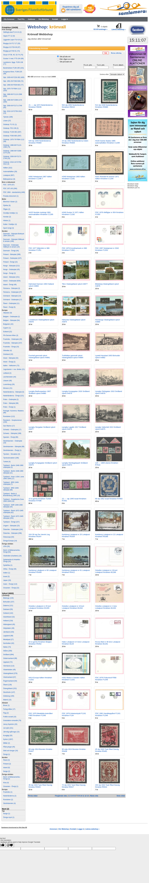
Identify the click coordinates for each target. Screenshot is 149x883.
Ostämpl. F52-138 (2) (11, 128)
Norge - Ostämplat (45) (11, 269)
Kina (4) (6, 783)
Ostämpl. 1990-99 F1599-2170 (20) (12, 152)
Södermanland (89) (10, 658)
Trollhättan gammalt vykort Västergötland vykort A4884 (72, 357)
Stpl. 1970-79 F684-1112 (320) (12, 89)
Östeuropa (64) (8, 537)
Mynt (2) (5, 809)
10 (81, 796)
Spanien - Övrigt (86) (10, 437)
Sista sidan (121, 796)
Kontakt (55, 19)
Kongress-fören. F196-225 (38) (12, 73)
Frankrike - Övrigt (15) (11, 347)
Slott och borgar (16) (10, 751)
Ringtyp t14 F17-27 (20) (11, 43)
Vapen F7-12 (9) (9, 36)
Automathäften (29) (10, 171)
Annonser (53, 829)
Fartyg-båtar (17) (9, 709)
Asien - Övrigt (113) (10, 584)
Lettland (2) (7, 373)
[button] (106, 52)
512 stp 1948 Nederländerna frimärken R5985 (106, 106)
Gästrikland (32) (9, 617)
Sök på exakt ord (66, 62)
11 (83, 796)
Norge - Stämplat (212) (11, 266)
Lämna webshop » (92, 829)
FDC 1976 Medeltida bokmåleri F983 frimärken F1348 (41, 714)
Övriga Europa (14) (10, 541)
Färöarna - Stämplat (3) (11, 288)
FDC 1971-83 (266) (10, 188)
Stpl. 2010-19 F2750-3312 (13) (12, 112)
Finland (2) (7, 764)
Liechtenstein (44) (9, 377)
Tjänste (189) (8, 117)
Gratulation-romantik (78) (12, 720)
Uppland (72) (7, 662)
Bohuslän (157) (8, 602)
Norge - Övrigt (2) (9, 273)
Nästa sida (94, 796)
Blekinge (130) (8, 598)
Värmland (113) (8, 666)
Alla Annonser (9, 19)
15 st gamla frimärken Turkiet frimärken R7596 (40, 500)
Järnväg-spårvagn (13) (11, 732)
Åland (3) (6, 760)
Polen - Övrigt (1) (9, 407)
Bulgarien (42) (8, 324)
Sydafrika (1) (7, 565)
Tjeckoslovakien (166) (11, 458)
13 (88, 796)
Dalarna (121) (8, 606)
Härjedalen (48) (8, 628)
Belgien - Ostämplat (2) (11, 317)
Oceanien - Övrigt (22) (11, 588)
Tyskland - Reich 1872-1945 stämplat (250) (13, 517)
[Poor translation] (10, 845)
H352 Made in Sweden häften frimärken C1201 (73, 679)
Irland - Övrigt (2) (9, 362)
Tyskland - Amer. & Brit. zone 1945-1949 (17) (13, 478)
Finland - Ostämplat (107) (12, 258)
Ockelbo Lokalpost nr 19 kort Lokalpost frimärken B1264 (73, 607)
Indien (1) (6, 573)
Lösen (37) (7, 121)
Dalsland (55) (8, 609)
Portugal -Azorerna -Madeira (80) (13, 412)
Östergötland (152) (10, 688)
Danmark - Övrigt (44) (11, 251)
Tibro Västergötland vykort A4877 (75, 284)
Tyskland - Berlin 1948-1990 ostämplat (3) (13, 466)
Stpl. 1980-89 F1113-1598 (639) (12, 95)
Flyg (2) (6, 713)
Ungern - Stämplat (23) (11, 526)
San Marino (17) (9, 426)
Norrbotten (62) (8, 643)
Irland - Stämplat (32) (10, 358)
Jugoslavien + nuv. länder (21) (14, 369)
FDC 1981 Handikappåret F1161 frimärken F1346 (107, 714)
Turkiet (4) (6, 462)
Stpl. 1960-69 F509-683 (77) (13, 85)
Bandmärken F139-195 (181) (13, 68)
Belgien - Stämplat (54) (11, 320)
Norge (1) (6, 814)
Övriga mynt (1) (8, 817)
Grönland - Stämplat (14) (12, 296)
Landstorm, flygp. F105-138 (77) (13, 63)
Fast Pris (21, 19)
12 (85, 796)
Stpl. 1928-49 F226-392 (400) (13, 77)
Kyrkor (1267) (8, 739)
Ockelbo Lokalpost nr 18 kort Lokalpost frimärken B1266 (106, 571)
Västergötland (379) (10, 673)
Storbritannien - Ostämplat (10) (12, 442)
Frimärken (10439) (10, 27)
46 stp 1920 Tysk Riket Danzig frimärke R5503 (40, 786)
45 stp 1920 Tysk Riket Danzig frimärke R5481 (107, 750)
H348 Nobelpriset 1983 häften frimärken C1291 (73, 178)
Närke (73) (7, 647)
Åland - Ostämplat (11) (11, 303)
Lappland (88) (8, 636)
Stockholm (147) (9, 692)
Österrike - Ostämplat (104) (13, 529)
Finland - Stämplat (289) (12, 254)
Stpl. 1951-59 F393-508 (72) (13, 81)
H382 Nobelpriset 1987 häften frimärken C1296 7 (40, 178)
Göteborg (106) (8, 696)
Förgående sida (61, 796)
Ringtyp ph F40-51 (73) (11, 51)
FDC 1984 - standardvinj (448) (14, 192)
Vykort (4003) (8, 593)
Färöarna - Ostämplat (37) (12, 292)
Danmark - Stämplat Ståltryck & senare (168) (13, 240)
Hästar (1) (6, 220)
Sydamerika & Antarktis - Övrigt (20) (12, 560)
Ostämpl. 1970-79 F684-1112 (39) (13, 140)
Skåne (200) (7, 651)
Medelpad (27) (8, 639)
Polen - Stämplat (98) (10, 403)
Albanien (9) (7, 313)
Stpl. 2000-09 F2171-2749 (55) (12, 106)
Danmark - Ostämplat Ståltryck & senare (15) (11, 246)
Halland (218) (8, 621)
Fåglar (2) (6, 209)
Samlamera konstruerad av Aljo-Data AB (14, 827)
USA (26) (6, 546)
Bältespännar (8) (9, 179)
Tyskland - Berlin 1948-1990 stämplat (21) (13, 472)
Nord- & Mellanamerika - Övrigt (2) (12, 778)
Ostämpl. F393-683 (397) (12, 136)
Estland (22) (7, 332)
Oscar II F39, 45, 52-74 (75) (13, 55)
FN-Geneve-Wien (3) (10, 335)
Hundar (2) (7, 217)
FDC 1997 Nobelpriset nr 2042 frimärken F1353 (107, 249)
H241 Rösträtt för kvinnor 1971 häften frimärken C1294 (107, 178)
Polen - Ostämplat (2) (11, 399)
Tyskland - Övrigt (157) (11, 522)
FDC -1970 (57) (8, 185)
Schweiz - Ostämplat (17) (12, 430)
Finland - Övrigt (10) (10, 262)
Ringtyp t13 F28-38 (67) (11, 47)
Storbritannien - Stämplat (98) (13, 446)
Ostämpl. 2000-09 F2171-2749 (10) (12, 157)
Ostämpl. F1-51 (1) (10, 124)
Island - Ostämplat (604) (12, 281)
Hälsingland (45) (9, 624)
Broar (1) (6, 705)
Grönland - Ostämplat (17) (12, 300)
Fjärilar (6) (7, 205)
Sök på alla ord (65, 57)
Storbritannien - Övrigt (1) (12, 450)
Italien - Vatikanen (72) (11, 365)
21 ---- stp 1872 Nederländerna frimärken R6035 (41, 106)
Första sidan (32, 796)
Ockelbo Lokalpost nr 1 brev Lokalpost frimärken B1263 (106, 607)
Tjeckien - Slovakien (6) (11, 454)
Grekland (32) (8, 354)
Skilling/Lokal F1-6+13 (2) (12, 32)
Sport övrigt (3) (8, 228)
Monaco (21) (7, 388)
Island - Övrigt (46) (10, 284)
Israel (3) (6, 576)
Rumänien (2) (8, 800)
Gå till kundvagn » (100, 29)
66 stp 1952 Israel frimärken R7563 (108, 499)
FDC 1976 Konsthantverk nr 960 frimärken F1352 (74, 249)
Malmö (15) (7, 700)
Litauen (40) (7, 381)
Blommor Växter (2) (10, 202)
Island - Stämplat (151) (11, 277)
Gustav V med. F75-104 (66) (13, 58)
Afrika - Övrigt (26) (9, 569)
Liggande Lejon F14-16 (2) (12, 40)
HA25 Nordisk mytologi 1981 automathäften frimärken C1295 (41, 213)
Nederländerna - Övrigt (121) (13, 396)
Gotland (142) (8, 613)
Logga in (64, 19)
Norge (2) (6, 771)
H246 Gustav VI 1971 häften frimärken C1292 (73, 213)
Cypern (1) (7, 328)
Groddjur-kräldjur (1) (10, 213)
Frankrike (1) (7, 792)
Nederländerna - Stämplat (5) (13, 392)
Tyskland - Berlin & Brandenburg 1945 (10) (11, 494)
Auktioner (31, 19)
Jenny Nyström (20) (10, 724)
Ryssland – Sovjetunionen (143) (12, 421)
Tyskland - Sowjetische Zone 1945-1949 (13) (13, 500)
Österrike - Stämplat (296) (12, 533)
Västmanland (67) (9, 677)
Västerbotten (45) (9, 670)
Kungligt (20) (7, 735)
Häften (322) (7, 168)
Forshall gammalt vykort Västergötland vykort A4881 (39, 357)
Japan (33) (7, 580)
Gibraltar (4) (7, 350)
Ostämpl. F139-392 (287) (12, 132)
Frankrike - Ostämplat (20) (12, 339)
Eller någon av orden (67, 59)
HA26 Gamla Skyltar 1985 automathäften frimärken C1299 (107, 142)
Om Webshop (44, 19)
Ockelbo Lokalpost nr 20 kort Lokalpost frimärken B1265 (40, 607)
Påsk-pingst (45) (9, 747)
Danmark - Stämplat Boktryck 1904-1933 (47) (13, 235)
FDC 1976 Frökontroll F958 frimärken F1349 (105, 679)
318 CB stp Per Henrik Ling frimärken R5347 (39, 535)
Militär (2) (6, 743)
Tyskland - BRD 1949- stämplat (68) (11, 489)
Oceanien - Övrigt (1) (10, 786)
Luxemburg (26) (9, 384)
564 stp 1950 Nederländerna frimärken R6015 (73, 106)
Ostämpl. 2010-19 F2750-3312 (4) (12, 163)
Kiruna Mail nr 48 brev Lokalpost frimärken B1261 (107, 643)
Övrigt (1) (6, 754)
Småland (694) (8, 654)
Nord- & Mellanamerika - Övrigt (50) (12, 551)
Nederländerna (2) (9, 796)
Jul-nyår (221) (8, 728)
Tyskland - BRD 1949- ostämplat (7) (11, 483)
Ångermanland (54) (10, 681)
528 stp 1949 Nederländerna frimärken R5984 (40, 142)
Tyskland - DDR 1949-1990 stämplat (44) (13, 506)
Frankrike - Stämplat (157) (12, 343)
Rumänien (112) (9, 416)
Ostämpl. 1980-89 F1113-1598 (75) (12, 146)
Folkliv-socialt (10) (9, 717)
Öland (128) (7, 685)
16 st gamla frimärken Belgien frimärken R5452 (40, 643)
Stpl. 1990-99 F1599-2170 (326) (12, 101)
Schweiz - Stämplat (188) (12, 433)
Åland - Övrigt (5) (9, 307)
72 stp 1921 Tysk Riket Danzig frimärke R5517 (73, 786)
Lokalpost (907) (8, 175)
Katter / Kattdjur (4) (10, 224)
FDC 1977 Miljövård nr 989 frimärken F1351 (39, 249)
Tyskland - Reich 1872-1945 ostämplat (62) (13, 511)
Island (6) (6, 768)
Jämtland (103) (8, 632)
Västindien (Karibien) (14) (12, 556)
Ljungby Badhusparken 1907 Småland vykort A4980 (40, 392)
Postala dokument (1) (11, 196)
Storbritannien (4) (9, 803)
